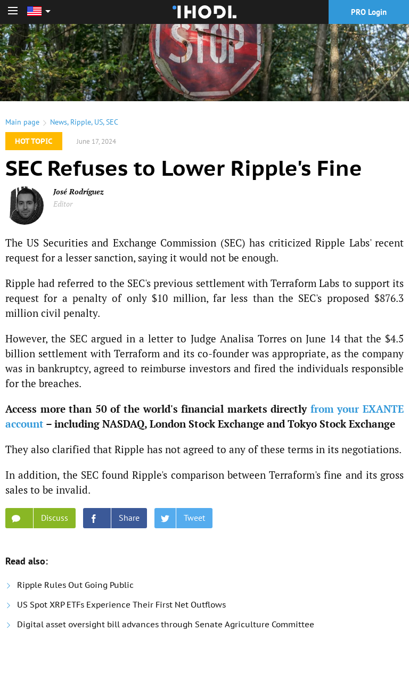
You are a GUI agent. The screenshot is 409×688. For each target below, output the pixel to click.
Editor (62, 204)
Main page (22, 122)
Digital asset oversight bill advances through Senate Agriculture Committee (165, 624)
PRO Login (369, 12)
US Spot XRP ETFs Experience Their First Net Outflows (121, 605)
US (98, 122)
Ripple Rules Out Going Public (75, 585)
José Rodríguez (78, 191)
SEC (112, 122)
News (58, 122)
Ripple (80, 122)
